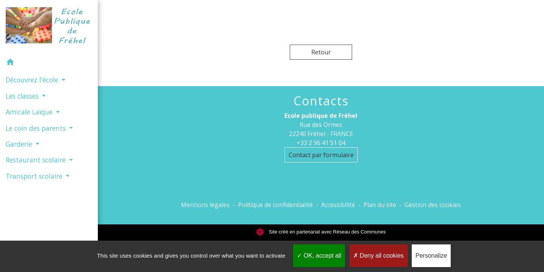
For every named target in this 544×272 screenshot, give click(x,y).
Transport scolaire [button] (35, 176)
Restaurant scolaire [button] (37, 159)
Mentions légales (205, 205)
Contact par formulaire (321, 155)
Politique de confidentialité (275, 205)
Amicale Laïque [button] (30, 111)
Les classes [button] (23, 95)
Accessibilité (338, 205)
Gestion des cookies (433, 205)
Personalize (431, 255)
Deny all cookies (378, 255)
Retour (321, 52)
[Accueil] (49, 27)
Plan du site (379, 205)
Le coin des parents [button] (37, 128)
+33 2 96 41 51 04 (321, 143)
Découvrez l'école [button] (33, 79)
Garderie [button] (20, 143)
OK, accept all (319, 255)
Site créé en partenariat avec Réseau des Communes (321, 232)
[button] (49, 63)
